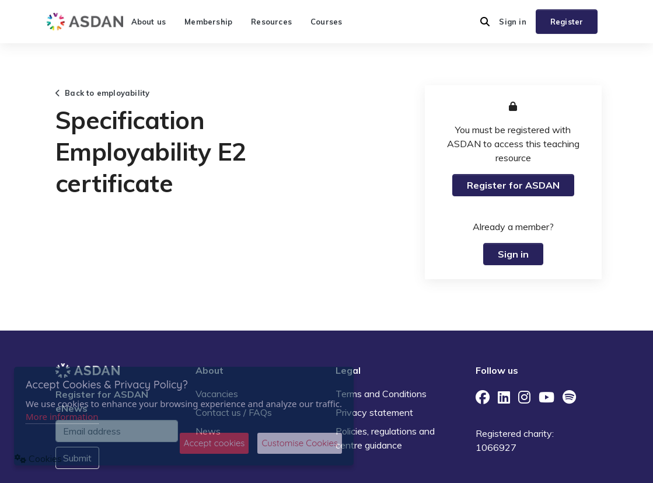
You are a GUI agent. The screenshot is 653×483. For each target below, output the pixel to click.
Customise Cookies (299, 443)
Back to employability (102, 93)
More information (62, 416)
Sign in (512, 21)
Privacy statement (374, 412)
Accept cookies (214, 443)
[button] (485, 22)
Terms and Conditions (381, 393)
